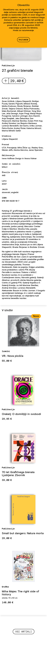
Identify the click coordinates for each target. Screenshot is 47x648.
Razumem (23, 40)
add (6, 81)
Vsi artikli (23, 631)
